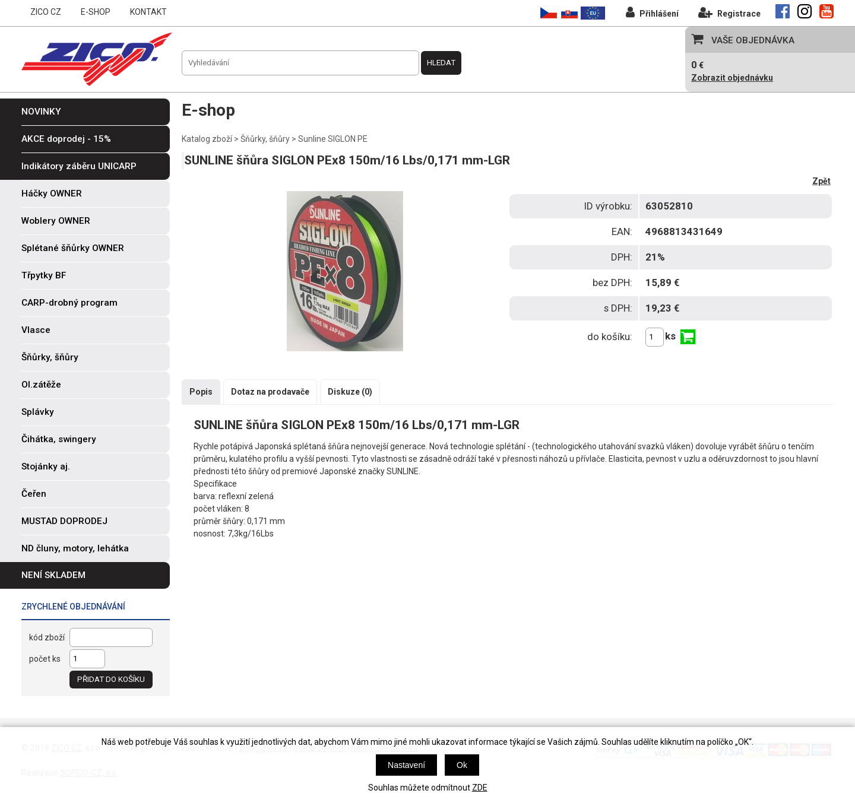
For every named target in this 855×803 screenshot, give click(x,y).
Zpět (821, 181)
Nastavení (406, 765)
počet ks (45, 659)
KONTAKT (148, 12)
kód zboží (47, 637)
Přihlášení (652, 12)
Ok (462, 765)
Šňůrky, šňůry (265, 139)
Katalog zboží (207, 139)
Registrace (729, 12)
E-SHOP (95, 12)
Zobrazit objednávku (732, 77)
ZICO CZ (45, 12)
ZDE (479, 787)
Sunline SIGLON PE (333, 139)
